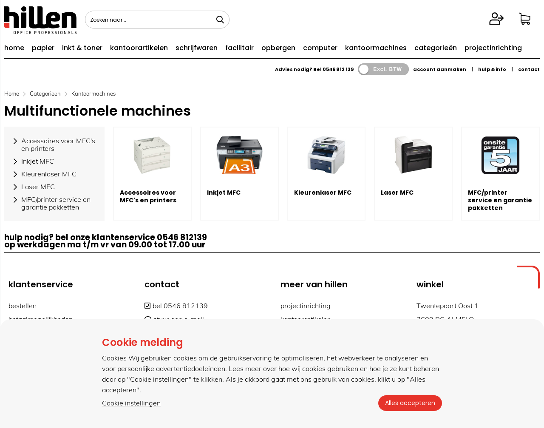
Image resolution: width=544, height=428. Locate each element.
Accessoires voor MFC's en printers (148, 196)
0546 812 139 (338, 69)
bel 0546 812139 (176, 305)
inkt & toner (82, 48)
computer (320, 48)
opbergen (278, 48)
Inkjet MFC (224, 192)
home (14, 48)
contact (529, 69)
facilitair (239, 48)
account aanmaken (439, 69)
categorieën (435, 48)
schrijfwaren (197, 48)
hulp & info (492, 69)
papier (43, 48)
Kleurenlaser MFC (322, 192)
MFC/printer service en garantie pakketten (500, 200)
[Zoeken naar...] (220, 19)
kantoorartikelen (139, 48)
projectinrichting (493, 48)
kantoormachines (376, 48)
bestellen (22, 305)
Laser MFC (397, 192)
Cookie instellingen (131, 403)
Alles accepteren (410, 403)
